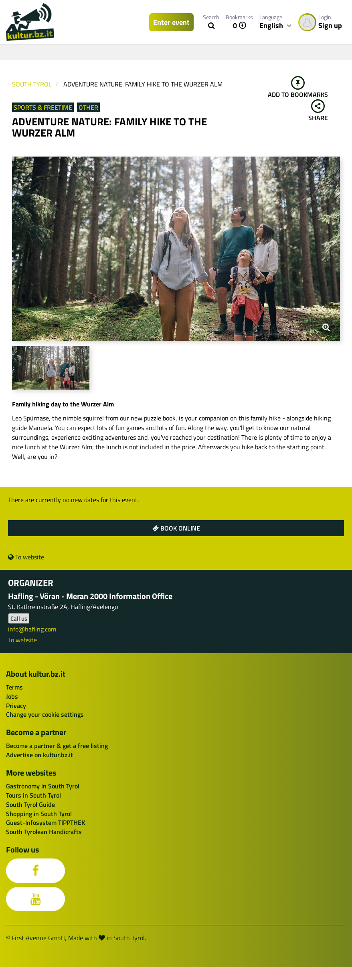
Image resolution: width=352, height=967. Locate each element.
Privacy (16, 705)
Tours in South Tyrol (33, 795)
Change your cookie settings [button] (45, 714)
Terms (14, 687)
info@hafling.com (32, 629)
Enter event (171, 22)
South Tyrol (32, 84)
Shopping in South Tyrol (39, 813)
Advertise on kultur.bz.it (39, 755)
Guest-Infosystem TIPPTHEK (45, 822)
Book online (176, 528)
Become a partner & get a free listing (57, 745)
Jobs (12, 696)
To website (26, 557)
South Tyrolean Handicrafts (44, 831)
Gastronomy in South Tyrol (42, 786)
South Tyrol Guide (30, 804)
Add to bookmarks (298, 87)
